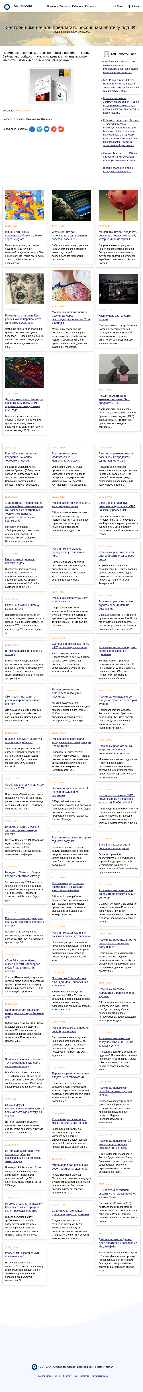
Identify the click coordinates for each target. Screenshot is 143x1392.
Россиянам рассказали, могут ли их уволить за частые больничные (117, 943)
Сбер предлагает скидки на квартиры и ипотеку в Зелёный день (24, 1013)
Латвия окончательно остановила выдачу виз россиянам (67, 693)
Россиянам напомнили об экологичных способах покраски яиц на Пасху (115, 1144)
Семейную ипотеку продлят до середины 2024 (24, 786)
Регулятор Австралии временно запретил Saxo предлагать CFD (114, 399)
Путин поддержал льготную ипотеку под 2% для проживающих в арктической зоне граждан (23, 1156)
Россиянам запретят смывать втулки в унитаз (70, 599)
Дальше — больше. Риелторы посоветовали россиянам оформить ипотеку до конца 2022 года (24, 405)
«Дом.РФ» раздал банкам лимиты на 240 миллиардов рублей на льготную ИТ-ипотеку (22, 966)
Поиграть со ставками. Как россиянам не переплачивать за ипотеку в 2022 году (23, 319)
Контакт (89, 6)
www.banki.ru (22, 110)
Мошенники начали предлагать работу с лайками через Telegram (23, 235)
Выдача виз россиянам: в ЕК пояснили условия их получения (70, 792)
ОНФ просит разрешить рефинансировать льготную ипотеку (22, 700)
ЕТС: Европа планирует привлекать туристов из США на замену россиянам (117, 506)
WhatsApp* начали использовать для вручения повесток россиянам (69, 235)
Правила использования (48, 1376)
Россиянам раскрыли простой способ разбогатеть (70, 1029)
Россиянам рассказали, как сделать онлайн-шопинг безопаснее (116, 605)
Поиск (118, 6)
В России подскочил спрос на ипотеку (23, 652)
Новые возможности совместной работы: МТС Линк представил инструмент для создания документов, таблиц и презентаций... (121, 105)
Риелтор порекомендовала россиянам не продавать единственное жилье (116, 457)
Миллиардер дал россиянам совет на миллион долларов (70, 1166)
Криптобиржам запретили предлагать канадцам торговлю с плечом (21, 457)
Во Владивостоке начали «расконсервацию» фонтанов (70, 1212)
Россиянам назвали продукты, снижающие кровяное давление (118, 651)
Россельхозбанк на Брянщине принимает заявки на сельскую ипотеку (24, 922)
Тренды (64, 6)
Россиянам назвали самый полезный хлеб (22, 1254)
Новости (51, 6)
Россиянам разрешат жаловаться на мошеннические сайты (66, 457)
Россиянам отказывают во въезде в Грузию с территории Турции (118, 700)
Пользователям (81, 1376)
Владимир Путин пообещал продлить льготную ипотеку (22, 874)
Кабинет (134, 6)
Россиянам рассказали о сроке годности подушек (71, 839)
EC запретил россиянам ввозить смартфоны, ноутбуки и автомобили (118, 1194)
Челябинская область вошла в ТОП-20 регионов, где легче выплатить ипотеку (24, 1063)
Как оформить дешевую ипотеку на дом (20, 561)
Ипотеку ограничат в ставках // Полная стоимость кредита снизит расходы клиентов (24, 1207)
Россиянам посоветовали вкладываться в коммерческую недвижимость (71, 742)
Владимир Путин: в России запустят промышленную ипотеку (22, 830)
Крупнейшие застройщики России (115, 317)
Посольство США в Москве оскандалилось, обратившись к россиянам (70, 982)
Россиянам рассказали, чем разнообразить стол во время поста (117, 556)
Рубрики (77, 6)
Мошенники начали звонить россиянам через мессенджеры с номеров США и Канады (71, 317)
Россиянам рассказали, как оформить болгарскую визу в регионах (117, 894)
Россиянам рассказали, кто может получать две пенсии (69, 1121)
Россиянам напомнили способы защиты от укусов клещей (115, 1091)
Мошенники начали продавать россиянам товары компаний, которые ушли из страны (118, 235)
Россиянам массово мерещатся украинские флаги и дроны (117, 993)
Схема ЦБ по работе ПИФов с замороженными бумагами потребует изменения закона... (120, 157)
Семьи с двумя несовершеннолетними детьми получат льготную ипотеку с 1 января (24, 1110)
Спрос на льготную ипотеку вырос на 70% (22, 607)
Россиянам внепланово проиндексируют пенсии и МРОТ (68, 552)
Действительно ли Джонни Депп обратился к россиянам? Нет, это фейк (118, 1243)
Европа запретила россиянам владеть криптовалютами (70, 1075)
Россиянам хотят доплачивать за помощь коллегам (71, 504)
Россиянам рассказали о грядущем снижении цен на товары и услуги (116, 1042)
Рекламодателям (100, 1376)
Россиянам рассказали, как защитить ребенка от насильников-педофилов (116, 749)
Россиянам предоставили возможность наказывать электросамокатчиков (68, 887)
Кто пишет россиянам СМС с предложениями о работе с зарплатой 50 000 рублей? (117, 799)
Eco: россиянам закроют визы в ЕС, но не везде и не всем (71, 645)
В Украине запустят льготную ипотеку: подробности (23, 740)
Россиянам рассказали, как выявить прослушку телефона (71, 934)
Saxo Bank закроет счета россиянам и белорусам (114, 846)
